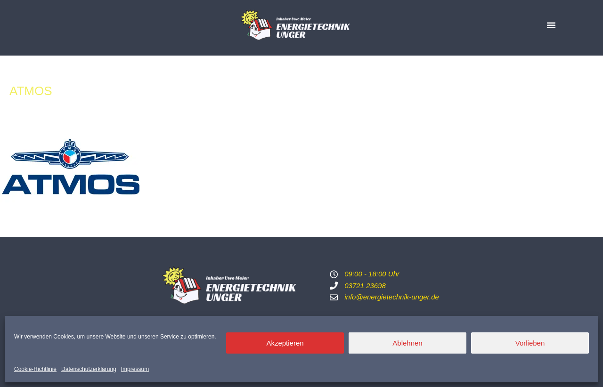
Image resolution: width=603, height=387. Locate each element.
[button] (551, 25)
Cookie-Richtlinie (35, 369)
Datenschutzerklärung (88, 369)
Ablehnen (407, 343)
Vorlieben (530, 343)
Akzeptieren (284, 343)
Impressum (135, 369)
